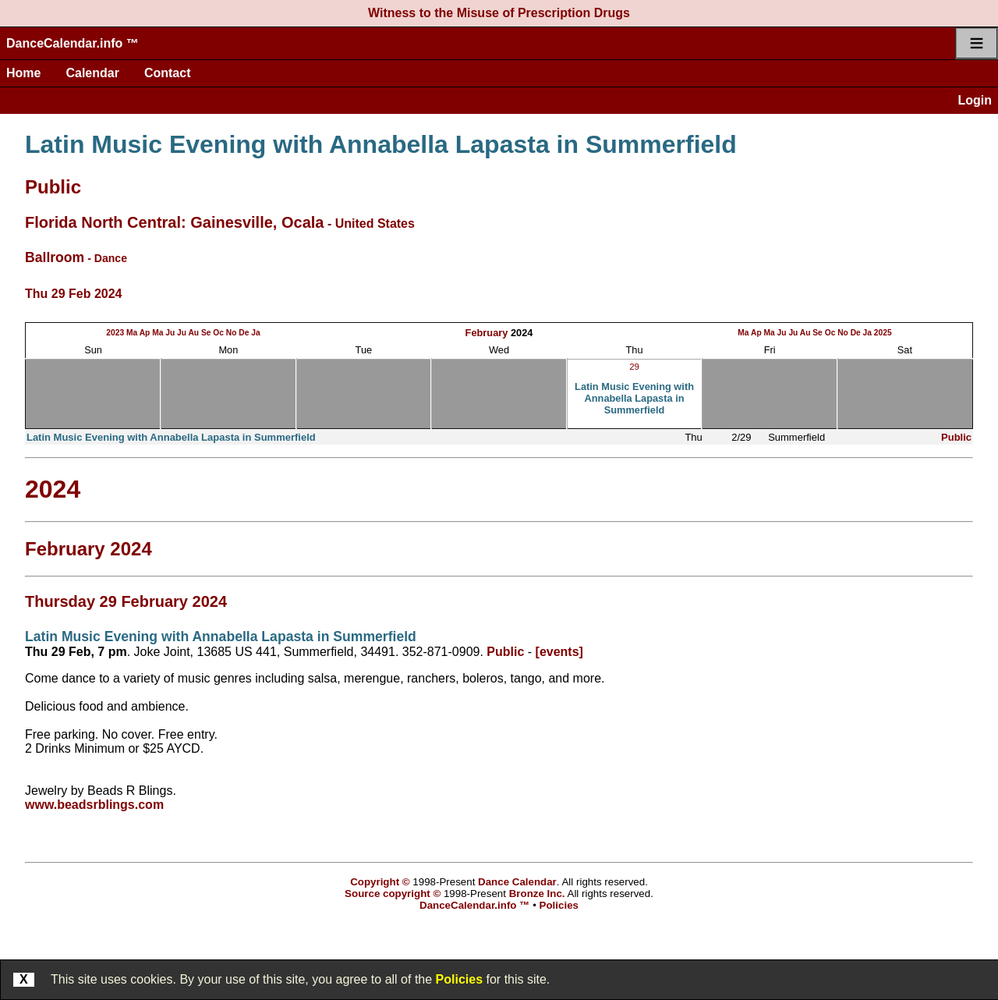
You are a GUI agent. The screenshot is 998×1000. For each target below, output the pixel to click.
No (231, 332)
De (244, 332)
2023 (115, 332)
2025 (883, 332)
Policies (459, 979)
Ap (145, 332)
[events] (559, 651)
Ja (255, 332)
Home (23, 73)
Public (53, 186)
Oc (218, 332)
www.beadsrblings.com (94, 804)
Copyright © (379, 882)
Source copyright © (393, 893)
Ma (131, 332)
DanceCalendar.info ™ (72, 43)
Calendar (92, 73)
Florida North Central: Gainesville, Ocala (174, 222)
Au (193, 332)
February (486, 333)
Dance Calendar (517, 882)
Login (974, 100)
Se (206, 332)
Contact (167, 73)
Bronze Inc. (537, 893)
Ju (170, 332)
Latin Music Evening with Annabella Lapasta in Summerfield (381, 144)
